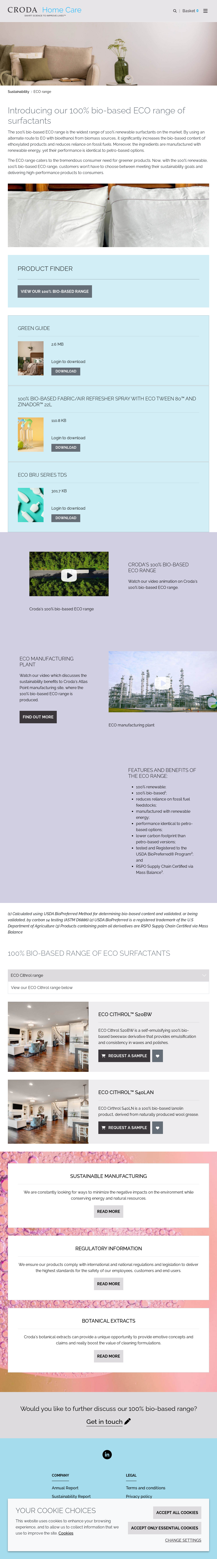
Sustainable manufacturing (108, 1176)
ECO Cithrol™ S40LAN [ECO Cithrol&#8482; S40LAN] (126, 1092)
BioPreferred (66, 913)
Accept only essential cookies (164, 1528)
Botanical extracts (108, 1321)
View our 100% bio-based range (55, 291)
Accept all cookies (177, 1512)
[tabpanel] (108, 1062)
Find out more (38, 717)
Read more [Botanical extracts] (108, 1356)
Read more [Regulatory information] (108, 1284)
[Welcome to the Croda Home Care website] (45, 10)
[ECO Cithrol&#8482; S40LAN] (48, 1112)
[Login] (157, 1056)
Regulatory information (108, 1249)
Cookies (65, 1533)
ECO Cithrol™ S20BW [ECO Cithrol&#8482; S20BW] (125, 1014)
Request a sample (124, 1056)
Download (66, 371)
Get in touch (104, 1421)
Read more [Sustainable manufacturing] (108, 1211)
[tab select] (108, 975)
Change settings (183, 1540)
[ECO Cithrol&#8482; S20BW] (48, 1037)
